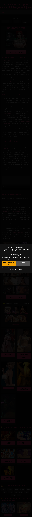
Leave (23, 262)
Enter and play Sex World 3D (8, 263)
